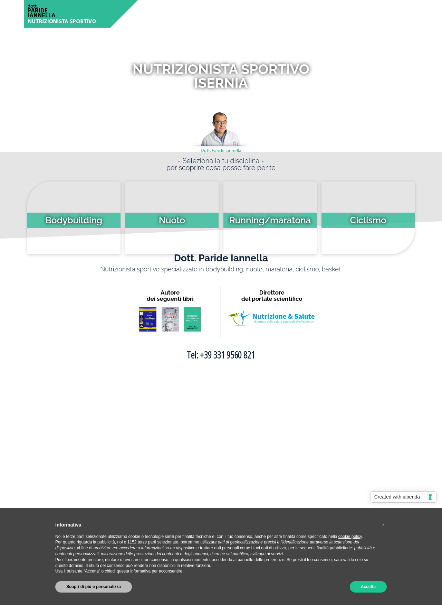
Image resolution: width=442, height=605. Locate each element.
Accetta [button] (368, 586)
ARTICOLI (268, 14)
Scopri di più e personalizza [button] (93, 586)
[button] (383, 524)
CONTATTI (397, 14)
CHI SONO (193, 14)
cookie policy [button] (350, 536)
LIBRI (373, 14)
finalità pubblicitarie (334, 548)
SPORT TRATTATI (232, 14)
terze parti (147, 542)
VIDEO (293, 14)
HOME (168, 14)
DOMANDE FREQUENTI (334, 14)
